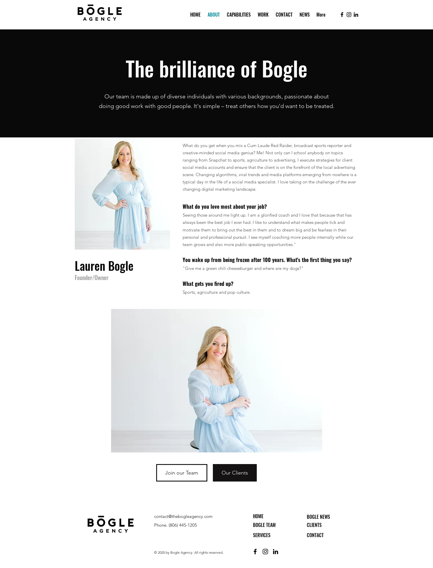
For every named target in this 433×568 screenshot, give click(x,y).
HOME (258, 516)
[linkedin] (356, 14)
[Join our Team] (181, 473)
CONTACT (315, 535)
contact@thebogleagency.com (183, 516)
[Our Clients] (235, 473)
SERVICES (261, 535)
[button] (238, 14)
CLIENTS (314, 524)
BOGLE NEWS (318, 516)
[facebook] (342, 14)
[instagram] (349, 14)
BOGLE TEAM (264, 524)
